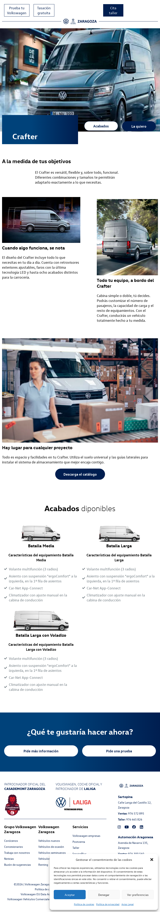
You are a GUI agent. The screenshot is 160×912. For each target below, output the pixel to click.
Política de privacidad (107, 904)
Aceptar (70, 895)
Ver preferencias (137, 895)
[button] (152, 859)
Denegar (103, 895)
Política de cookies (84, 904)
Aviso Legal (127, 904)
